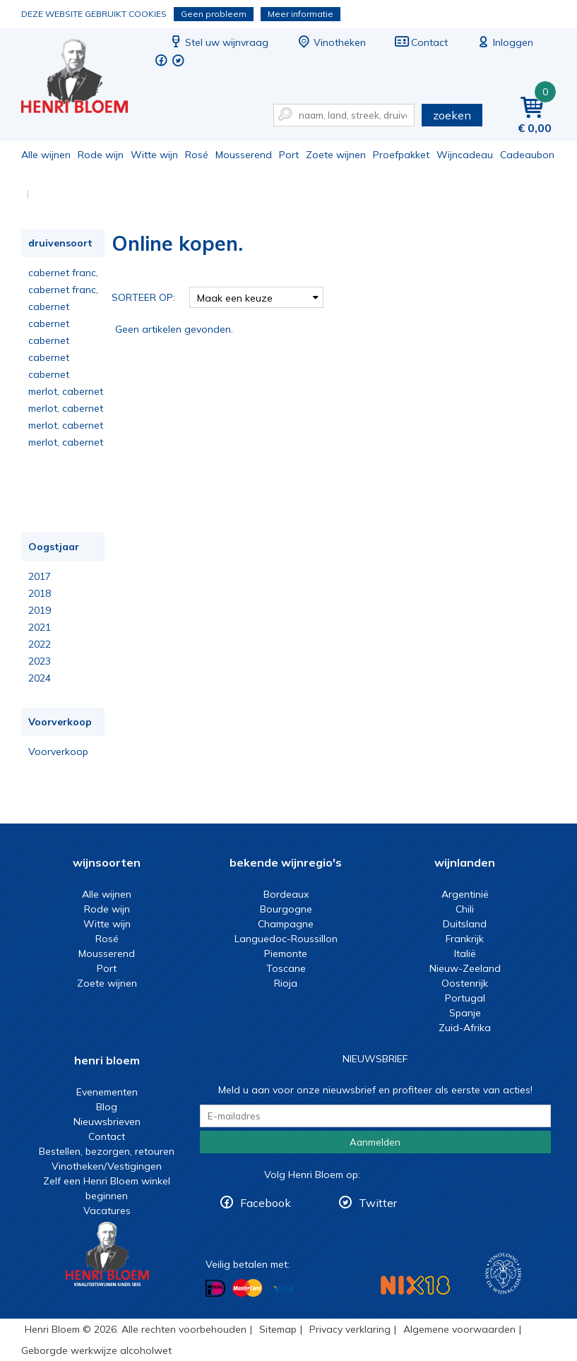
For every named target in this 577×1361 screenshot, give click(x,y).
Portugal (465, 998)
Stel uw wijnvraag (218, 42)
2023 (39, 661)
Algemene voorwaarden (459, 1329)
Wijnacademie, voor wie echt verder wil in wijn (503, 1274)
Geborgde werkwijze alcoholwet (96, 1350)
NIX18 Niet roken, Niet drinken (415, 1285)
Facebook (265, 1203)
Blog (106, 1106)
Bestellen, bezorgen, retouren (106, 1151)
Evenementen (107, 1092)
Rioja (285, 983)
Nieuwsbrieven (107, 1121)
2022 (39, 644)
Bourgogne (286, 909)
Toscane (286, 968)
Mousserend (243, 154)
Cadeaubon (527, 154)
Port (289, 154)
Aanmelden (375, 1142)
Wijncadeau (464, 154)
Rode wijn (101, 154)
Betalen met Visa (283, 1289)
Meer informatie (300, 13)
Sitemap (278, 1329)
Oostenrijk (464, 983)
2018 (39, 593)
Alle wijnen (46, 154)
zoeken (452, 115)
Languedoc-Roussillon (286, 938)
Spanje (465, 1012)
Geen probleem (213, 13)
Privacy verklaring (350, 1329)
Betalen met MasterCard (247, 1288)
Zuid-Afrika (465, 1027)
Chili (465, 909)
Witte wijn (154, 154)
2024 (39, 678)
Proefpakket (401, 154)
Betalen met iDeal (215, 1288)
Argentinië (465, 894)
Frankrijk (465, 938)
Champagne (286, 923)
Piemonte (285, 953)
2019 (39, 610)
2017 (39, 576)
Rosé (196, 154)
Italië (465, 953)
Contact (421, 42)
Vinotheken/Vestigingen (107, 1166)
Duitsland (465, 923)
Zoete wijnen (336, 154)
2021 (39, 627)
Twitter (378, 1203)
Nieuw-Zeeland (465, 968)
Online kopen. (84, 78)
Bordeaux (286, 894)
